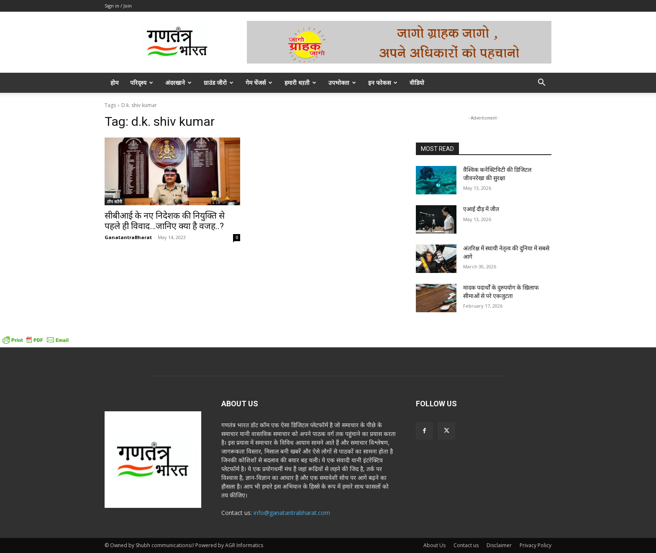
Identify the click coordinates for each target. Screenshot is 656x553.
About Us (434, 545)
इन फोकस (382, 83)
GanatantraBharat (128, 237)
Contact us (466, 545)
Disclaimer (499, 545)
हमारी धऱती (300, 83)
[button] (541, 83)
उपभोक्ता (342, 83)
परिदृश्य (141, 83)
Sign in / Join (118, 6)
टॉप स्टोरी (114, 201)
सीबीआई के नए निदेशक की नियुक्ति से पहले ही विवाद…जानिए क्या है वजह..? (165, 221)
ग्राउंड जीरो (218, 83)
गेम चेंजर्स (259, 83)
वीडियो (417, 83)
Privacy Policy (535, 545)
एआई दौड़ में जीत (481, 209)
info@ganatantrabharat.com (292, 513)
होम (114, 83)
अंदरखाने (178, 83)
